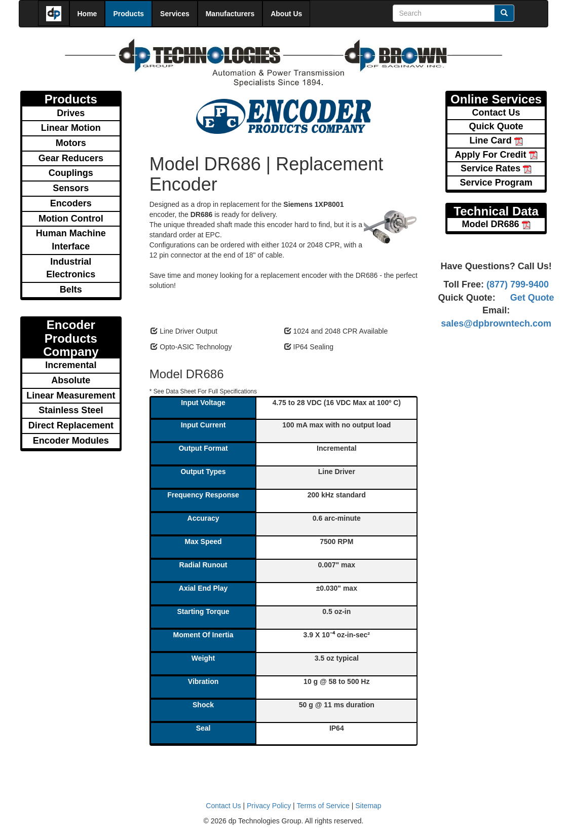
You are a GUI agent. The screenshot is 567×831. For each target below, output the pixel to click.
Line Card (496, 140)
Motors (71, 143)
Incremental (70, 365)
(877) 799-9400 (516, 284)
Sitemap (368, 806)
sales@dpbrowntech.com (496, 323)
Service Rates (496, 168)
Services (175, 14)
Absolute (70, 380)
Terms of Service (323, 806)
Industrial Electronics (70, 268)
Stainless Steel (71, 410)
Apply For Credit (496, 155)
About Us (286, 14)
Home (87, 14)
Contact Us (496, 112)
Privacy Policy (269, 806)
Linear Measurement (70, 395)
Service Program (496, 182)
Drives (71, 113)
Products (128, 14)
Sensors (71, 188)
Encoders (71, 203)
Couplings (71, 173)
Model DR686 (496, 224)
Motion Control (71, 218)
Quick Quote (496, 126)
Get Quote (532, 298)
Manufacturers (230, 14)
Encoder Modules (71, 441)
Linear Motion (71, 128)
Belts (71, 289)
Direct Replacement (71, 425)
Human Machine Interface (71, 239)
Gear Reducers (71, 158)
